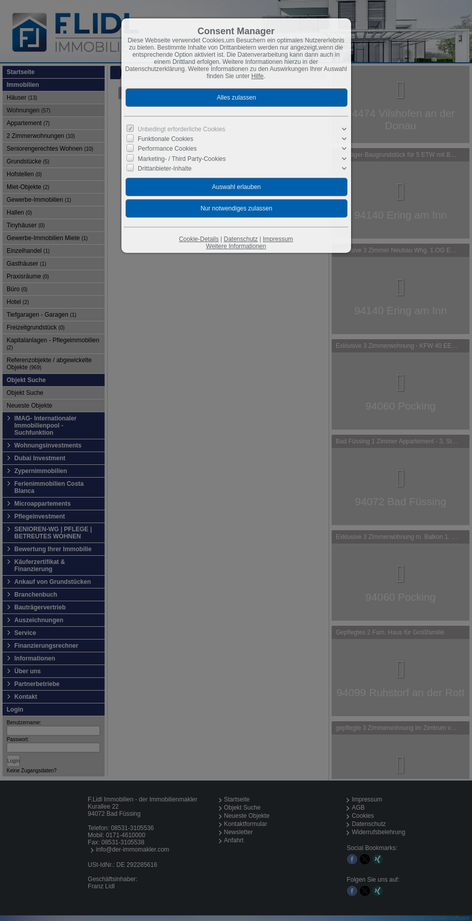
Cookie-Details (199, 239)
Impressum (278, 239)
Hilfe (258, 76)
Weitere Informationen (236, 246)
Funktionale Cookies (165, 139)
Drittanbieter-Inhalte (164, 168)
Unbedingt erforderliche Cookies (181, 129)
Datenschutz (240, 239)
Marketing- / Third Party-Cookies (182, 158)
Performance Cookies (167, 148)
